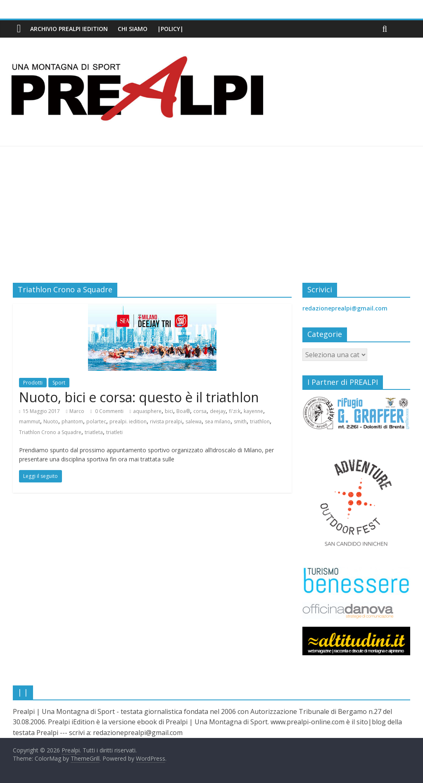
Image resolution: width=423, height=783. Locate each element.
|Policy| (170, 29)
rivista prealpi (166, 421)
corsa (200, 411)
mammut (29, 421)
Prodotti (33, 382)
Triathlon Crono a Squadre (50, 432)
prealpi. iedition (128, 421)
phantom (72, 421)
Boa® (183, 411)
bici (169, 411)
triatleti (114, 432)
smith (240, 421)
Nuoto (50, 421)
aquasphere (147, 411)
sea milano (218, 421)
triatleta (94, 432)
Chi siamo (132, 29)
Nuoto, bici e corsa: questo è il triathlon (139, 397)
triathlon (260, 421)
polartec (96, 421)
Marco (76, 411)
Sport (58, 382)
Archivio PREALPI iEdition (69, 29)
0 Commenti (107, 411)
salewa (193, 421)
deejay (218, 411)
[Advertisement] (211, 221)
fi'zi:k (234, 411)
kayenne (253, 411)
